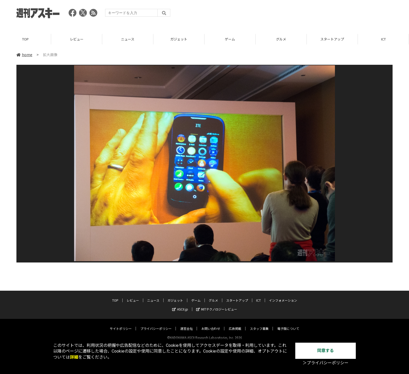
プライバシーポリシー (156, 324)
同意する (325, 350)
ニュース (127, 39)
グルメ (281, 39)
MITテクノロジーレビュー (216, 304)
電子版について (288, 324)
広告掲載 (235, 324)
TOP (25, 39)
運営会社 (186, 324)
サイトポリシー (121, 324)
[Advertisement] (298, 14)
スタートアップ (332, 39)
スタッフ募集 (259, 324)
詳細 (74, 357)
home (24, 54)
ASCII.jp (180, 304)
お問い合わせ (210, 324)
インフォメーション (283, 295)
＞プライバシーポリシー (325, 362)
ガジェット (178, 39)
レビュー (76, 39)
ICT (383, 39)
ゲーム (230, 39)
